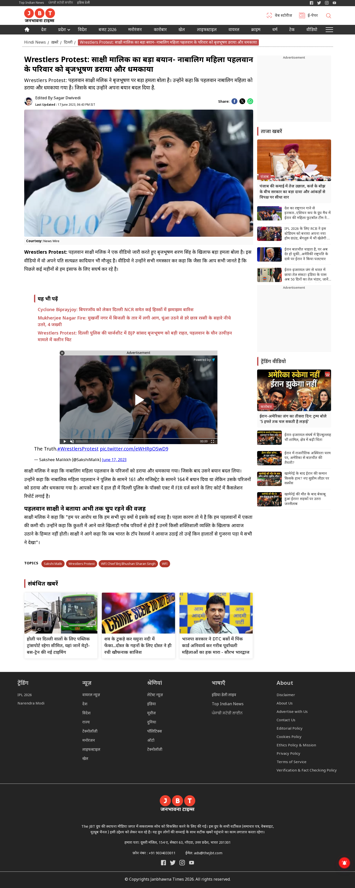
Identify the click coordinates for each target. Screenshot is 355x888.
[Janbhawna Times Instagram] (327, 3)
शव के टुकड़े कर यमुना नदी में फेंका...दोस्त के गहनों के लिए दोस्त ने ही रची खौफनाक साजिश (138, 646)
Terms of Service (291, 762)
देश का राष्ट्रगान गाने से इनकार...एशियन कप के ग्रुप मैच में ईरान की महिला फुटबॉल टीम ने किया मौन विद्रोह (307, 213)
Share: (224, 102)
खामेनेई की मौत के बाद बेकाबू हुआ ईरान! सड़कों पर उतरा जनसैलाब (305, 499)
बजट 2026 (107, 30)
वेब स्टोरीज (283, 16)
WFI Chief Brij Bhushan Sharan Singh (128, 564)
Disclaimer (286, 695)
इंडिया (151, 704)
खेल (181, 30)
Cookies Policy (289, 737)
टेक (292, 30)
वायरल (234, 30)
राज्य (86, 722)
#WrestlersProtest (78, 449)
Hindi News (35, 42)
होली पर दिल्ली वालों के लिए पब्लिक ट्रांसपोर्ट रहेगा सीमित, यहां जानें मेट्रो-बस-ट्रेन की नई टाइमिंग (58, 646)
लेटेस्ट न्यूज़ (155, 695)
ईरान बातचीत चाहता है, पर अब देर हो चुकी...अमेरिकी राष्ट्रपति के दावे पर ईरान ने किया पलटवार (306, 254)
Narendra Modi (31, 703)
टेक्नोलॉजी (89, 731)
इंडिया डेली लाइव (224, 695)
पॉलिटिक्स (154, 731)
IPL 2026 (25, 695)
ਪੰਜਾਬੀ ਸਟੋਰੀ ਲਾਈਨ (60, 2)
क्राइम (255, 30)
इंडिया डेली (83, 2)
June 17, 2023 (114, 460)
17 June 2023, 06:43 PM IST (65, 105)
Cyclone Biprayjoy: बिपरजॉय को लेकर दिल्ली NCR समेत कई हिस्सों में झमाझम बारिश (116, 310)
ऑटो (150, 740)
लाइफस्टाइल (91, 750)
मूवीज (151, 713)
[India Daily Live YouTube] (191, 862)
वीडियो (311, 30)
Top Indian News (31, 2)
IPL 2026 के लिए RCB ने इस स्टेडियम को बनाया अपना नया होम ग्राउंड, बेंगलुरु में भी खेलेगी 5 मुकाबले (306, 234)
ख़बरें (54, 42)
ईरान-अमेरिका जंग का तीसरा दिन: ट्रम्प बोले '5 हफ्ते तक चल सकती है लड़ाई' (293, 419)
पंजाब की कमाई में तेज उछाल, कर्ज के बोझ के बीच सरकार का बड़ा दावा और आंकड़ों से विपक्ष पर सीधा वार (292, 192)
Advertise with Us (292, 712)
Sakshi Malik (53, 564)
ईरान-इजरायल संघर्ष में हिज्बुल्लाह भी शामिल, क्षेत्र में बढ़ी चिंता (307, 437)
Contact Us (286, 720)
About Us (285, 703)
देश (43, 30)
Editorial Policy (289, 728)
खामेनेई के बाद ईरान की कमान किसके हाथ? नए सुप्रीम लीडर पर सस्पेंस (306, 478)
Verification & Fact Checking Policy (307, 770)
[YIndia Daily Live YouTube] (334, 3)
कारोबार (160, 30)
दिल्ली (68, 42)
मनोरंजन (135, 30)
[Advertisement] (294, 321)
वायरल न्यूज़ (91, 695)
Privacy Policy (288, 754)
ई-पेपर (313, 16)
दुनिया (151, 722)
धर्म (274, 30)
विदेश (82, 30)
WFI (165, 564)
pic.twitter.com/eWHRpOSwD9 (134, 449)
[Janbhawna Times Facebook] (311, 3)
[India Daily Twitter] (319, 3)
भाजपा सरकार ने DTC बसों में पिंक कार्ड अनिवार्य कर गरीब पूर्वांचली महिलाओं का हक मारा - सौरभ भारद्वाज (215, 646)
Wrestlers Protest (82, 564)
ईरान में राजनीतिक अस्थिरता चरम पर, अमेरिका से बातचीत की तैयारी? (307, 458)
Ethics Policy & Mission (296, 745)
